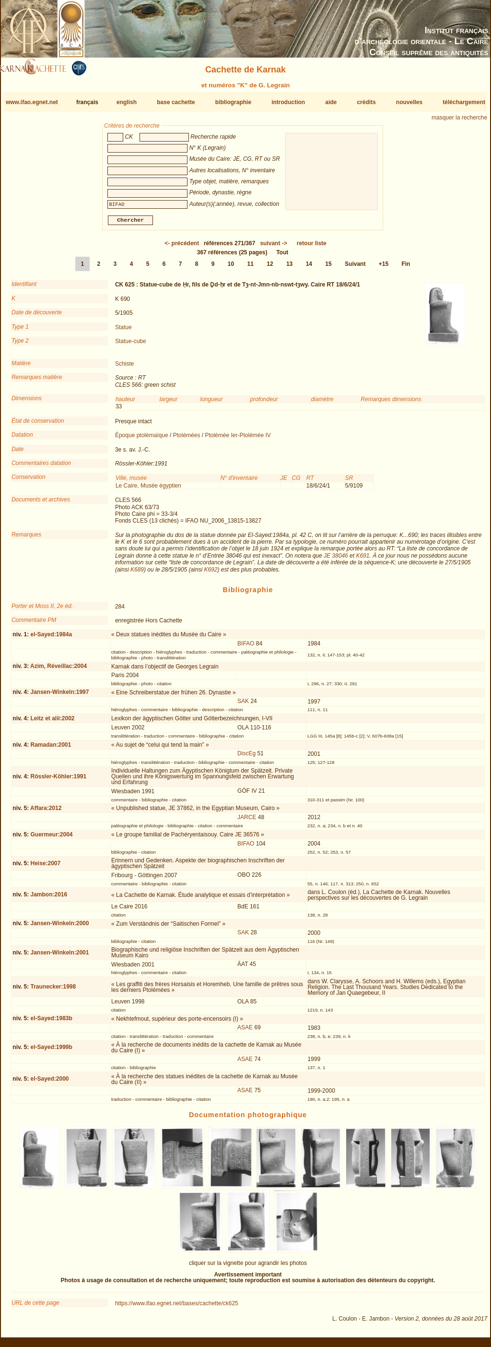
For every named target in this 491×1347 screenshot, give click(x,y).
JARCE (246, 821)
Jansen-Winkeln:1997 (59, 695)
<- (181, 247)
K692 (210, 573)
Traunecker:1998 (53, 990)
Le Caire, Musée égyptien (148, 489)
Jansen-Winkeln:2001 (59, 956)
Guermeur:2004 (51, 837)
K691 (362, 559)
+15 (383, 267)
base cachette (176, 102)
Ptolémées (186, 439)
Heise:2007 (45, 867)
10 (231, 267)
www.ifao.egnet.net (32, 102)
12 (270, 267)
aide (331, 102)
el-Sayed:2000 (49, 1082)
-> (273, 247)
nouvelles (409, 102)
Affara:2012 (45, 812)
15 (328, 267)
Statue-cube (130, 345)
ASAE (245, 1031)
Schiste (124, 367)
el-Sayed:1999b (51, 1051)
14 (309, 267)
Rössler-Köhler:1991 (58, 780)
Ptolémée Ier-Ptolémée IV (237, 439)
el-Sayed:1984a (51, 638)
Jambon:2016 (48, 898)
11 (250, 267)
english (127, 102)
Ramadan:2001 (50, 748)
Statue (123, 330)
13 (289, 267)
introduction (288, 102)
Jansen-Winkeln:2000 (59, 927)
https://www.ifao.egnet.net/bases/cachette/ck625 (176, 1307)
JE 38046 (336, 559)
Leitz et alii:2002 (52, 722)
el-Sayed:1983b (51, 1022)
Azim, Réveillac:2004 (58, 670)
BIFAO (245, 647)
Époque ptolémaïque (141, 439)
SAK (243, 705)
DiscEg (246, 757)
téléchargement (464, 102)
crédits (366, 102)
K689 (137, 573)
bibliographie (233, 102)
